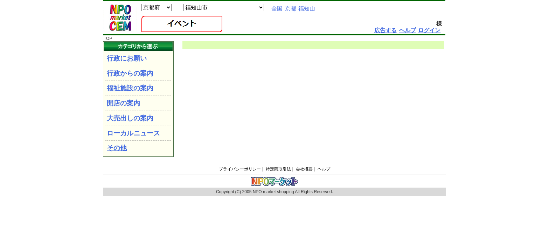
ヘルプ (324, 169)
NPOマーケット (120, 18)
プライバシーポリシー (240, 169)
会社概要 (304, 169)
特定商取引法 (278, 169)
